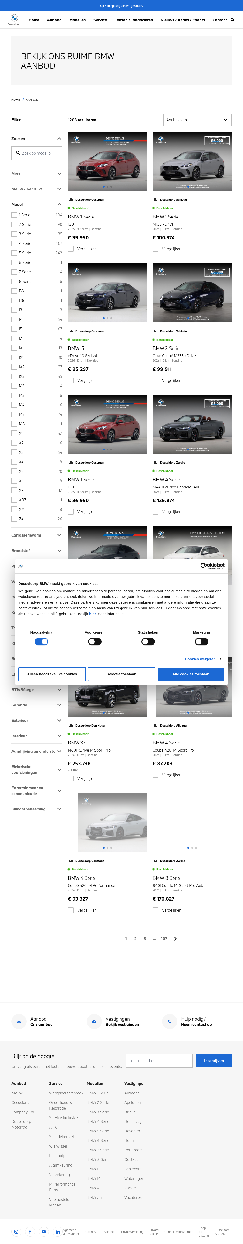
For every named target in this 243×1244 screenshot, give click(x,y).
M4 (40, 405)
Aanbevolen (197, 120)
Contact (220, 19)
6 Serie (40, 262)
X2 (40, 443)
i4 (40, 319)
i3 (40, 310)
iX (40, 348)
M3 (40, 395)
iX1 (40, 357)
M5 (40, 414)
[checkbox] (71, 249)
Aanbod (54, 19)
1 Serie (40, 215)
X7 (40, 490)
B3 (40, 291)
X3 (40, 452)
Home (34, 19)
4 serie (40, 243)
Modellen (77, 19)
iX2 (40, 367)
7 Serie (40, 272)
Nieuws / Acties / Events (183, 19)
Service (100, 19)
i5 (40, 329)
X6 (40, 481)
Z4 (40, 519)
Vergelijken (87, 248)
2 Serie (40, 224)
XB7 (40, 500)
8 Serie (40, 281)
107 (164, 938)
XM (40, 509)
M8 (40, 424)
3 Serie (40, 234)
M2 (40, 386)
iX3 (40, 376)
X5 (40, 471)
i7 (40, 338)
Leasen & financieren (133, 19)
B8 (40, 300)
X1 (40, 433)
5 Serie (40, 253)
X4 (40, 462)
